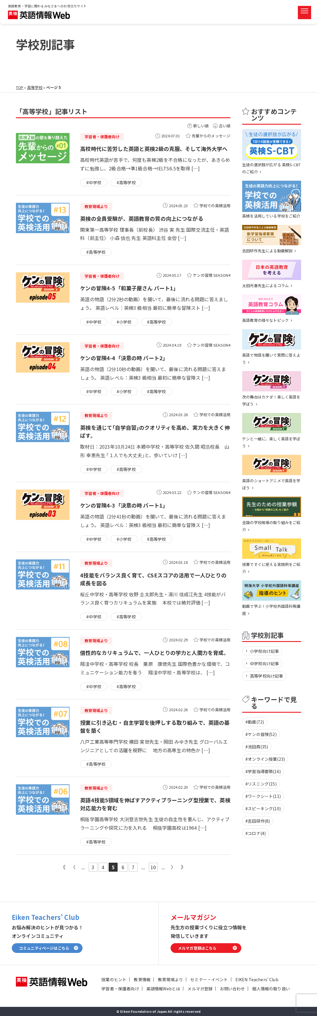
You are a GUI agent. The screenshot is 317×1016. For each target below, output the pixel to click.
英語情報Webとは (163, 989)
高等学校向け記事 (266, 676)
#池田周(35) (256, 747)
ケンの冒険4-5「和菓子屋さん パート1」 (129, 288)
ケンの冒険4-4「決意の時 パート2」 (124, 358)
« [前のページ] (73, 867)
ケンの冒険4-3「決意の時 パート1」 (124, 505)
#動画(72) (254, 722)
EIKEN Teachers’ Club (256, 979)
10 (153, 867)
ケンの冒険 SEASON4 (211, 275)
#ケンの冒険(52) (261, 734)
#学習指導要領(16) (263, 771)
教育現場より (170, 979)
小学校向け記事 (264, 651)
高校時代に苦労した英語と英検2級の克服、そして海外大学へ (153, 148)
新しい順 (201, 126)
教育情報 (142, 979)
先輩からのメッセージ (211, 136)
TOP (19, 87)
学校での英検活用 (214, 205)
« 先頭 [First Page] (63, 867)
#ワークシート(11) (263, 796)
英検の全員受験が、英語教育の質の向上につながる (141, 218)
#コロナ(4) (255, 833)
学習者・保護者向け (120, 989)
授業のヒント (113, 979)
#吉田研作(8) (257, 821)
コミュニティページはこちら (44, 948)
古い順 (224, 126)
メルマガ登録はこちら (197, 948)
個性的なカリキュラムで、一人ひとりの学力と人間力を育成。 (154, 652)
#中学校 (93, 182)
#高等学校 (126, 182)
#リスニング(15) (261, 784)
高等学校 (35, 87)
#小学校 (124, 322)
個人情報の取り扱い (271, 989)
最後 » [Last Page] (183, 867)
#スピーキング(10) (263, 808)
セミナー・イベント (209, 979)
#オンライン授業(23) (265, 759)
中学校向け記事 (264, 663)
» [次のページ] (173, 867)
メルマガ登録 (199, 989)
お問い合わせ (232, 989)
